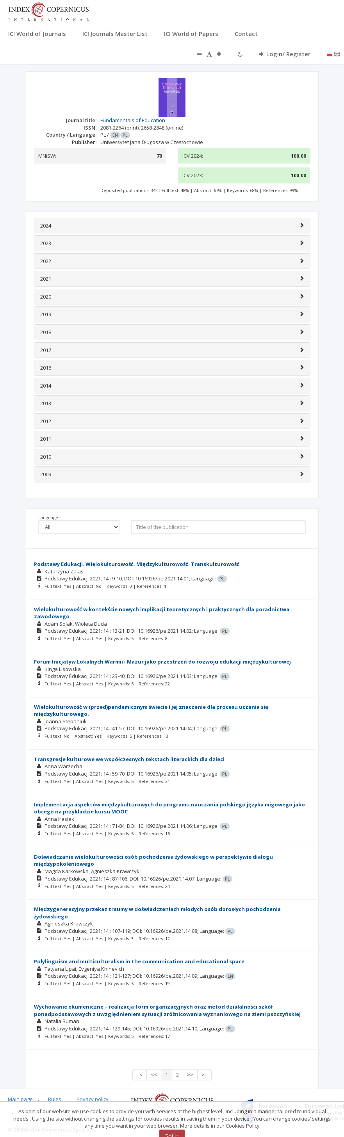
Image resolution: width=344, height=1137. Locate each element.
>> (190, 1074)
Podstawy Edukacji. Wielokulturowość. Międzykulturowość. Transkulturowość (136, 564)
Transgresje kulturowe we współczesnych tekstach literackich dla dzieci (129, 759)
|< (140, 1074)
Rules (54, 1099)
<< (154, 1074)
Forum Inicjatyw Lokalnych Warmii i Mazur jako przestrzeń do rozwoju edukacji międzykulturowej (162, 661)
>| (204, 1074)
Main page (20, 1099)
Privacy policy (93, 1099)
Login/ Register (284, 54)
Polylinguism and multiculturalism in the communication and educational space (139, 961)
